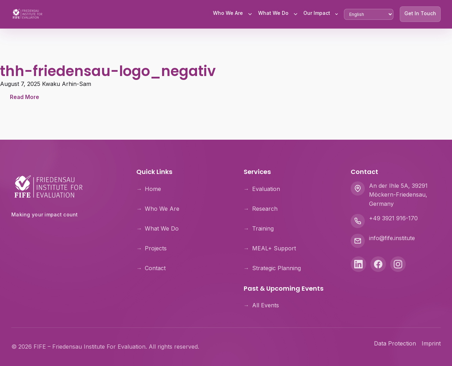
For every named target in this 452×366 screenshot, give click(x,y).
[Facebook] (378, 264)
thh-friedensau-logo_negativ (108, 71)
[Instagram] (398, 264)
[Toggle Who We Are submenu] (250, 14)
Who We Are (228, 13)
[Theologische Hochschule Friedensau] (65, 232)
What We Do (273, 13)
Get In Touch (420, 13)
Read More (24, 97)
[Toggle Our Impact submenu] (336, 14)
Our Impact (316, 13)
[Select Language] (368, 14)
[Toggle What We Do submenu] (295, 14)
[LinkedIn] (358, 264)
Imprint (431, 343)
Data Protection (395, 343)
